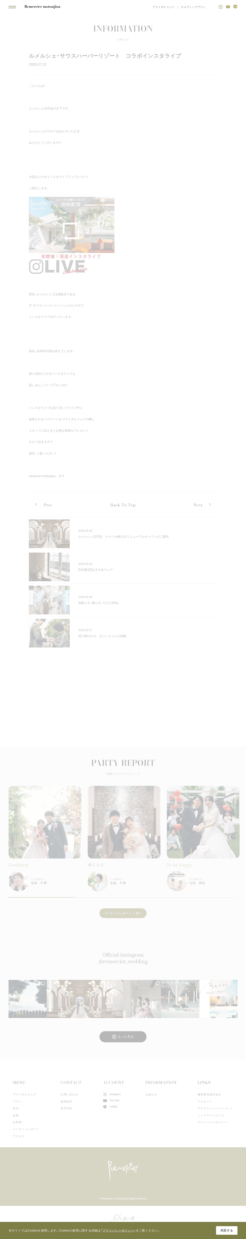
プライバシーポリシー (212, 1122)
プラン (17, 1101)
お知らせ (151, 1094)
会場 (16, 1115)
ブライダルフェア (163, 7)
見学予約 (66, 1108)
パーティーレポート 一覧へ (123, 913)
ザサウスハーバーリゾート (215, 1108)
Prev (48, 505)
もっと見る (123, 1037)
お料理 (17, 1122)
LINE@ (110, 1106)
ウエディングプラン (193, 7)
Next (197, 505)
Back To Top (123, 505)
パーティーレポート (26, 1129)
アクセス (19, 1136)
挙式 (16, 1108)
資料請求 (66, 1101)
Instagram (112, 1094)
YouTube (111, 1100)
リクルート (205, 1101)
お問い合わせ (69, 1094)
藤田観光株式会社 (209, 1094)
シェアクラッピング (211, 1115)
